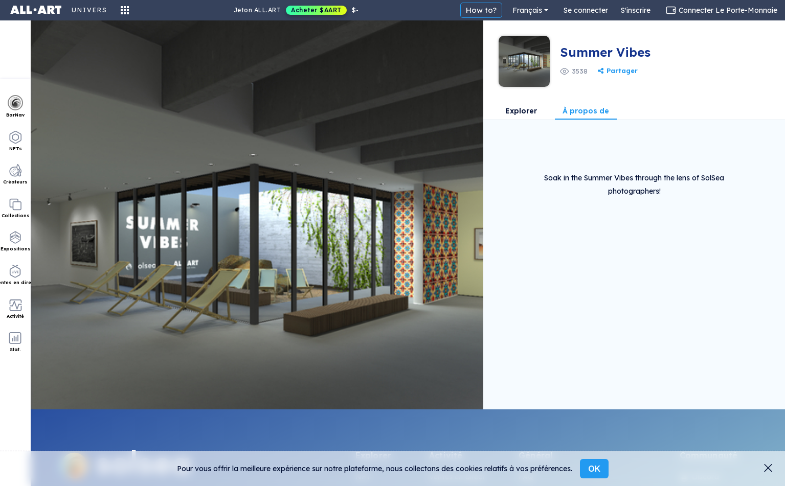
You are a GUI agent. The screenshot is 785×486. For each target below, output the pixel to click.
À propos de (586, 111)
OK (594, 469)
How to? (481, 10)
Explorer (521, 111)
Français (527, 10)
